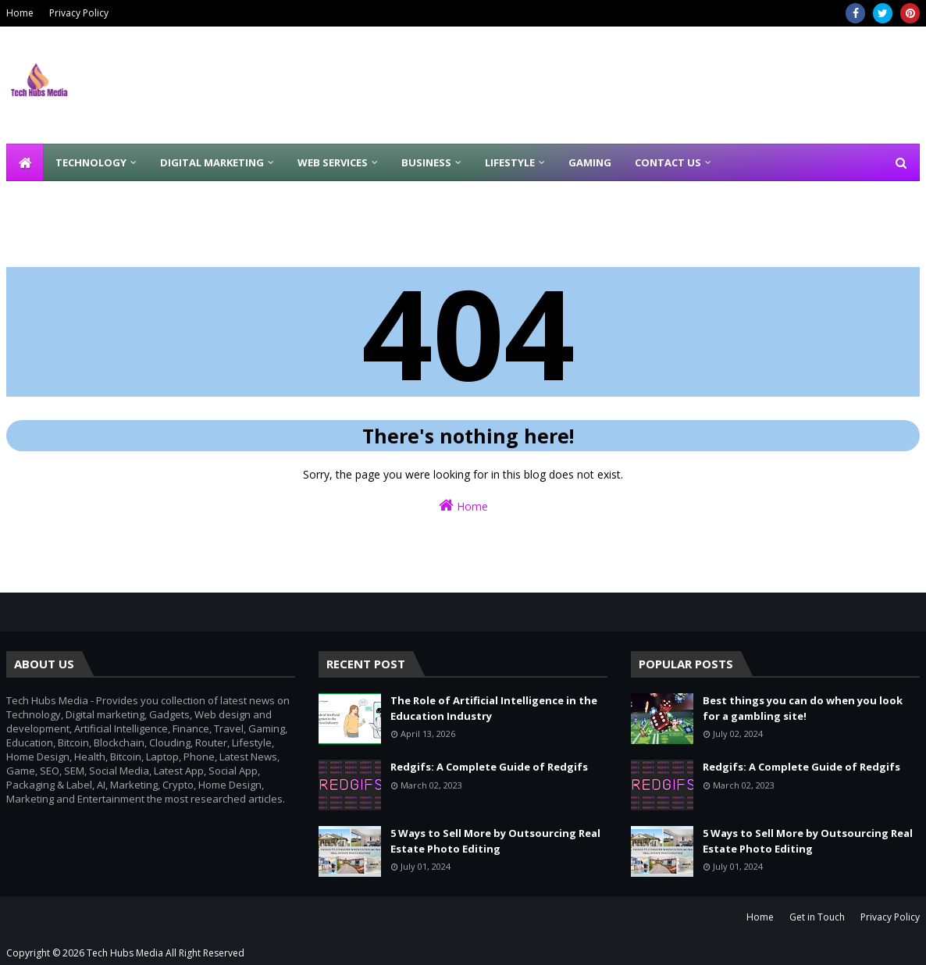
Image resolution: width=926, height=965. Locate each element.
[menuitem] (25, 162)
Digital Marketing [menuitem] (212, 162)
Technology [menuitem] (90, 162)
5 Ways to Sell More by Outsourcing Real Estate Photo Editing (495, 841)
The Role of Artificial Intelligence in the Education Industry (493, 708)
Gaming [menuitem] (589, 162)
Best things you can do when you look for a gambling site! (803, 708)
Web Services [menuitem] (332, 162)
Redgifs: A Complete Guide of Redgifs (489, 767)
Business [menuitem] (426, 162)
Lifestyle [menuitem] (510, 162)
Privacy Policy (79, 13)
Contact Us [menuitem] (668, 162)
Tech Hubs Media (125, 953)
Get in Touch (817, 917)
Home (20, 13)
